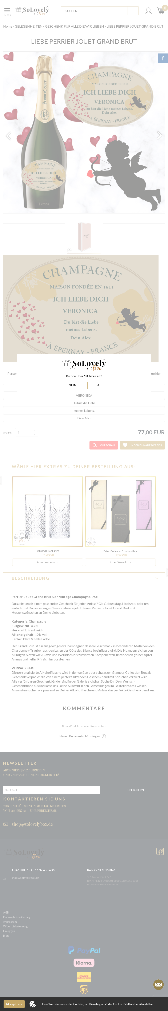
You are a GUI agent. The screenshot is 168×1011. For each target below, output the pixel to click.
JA (97, 385)
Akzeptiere (14, 1004)
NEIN (72, 385)
